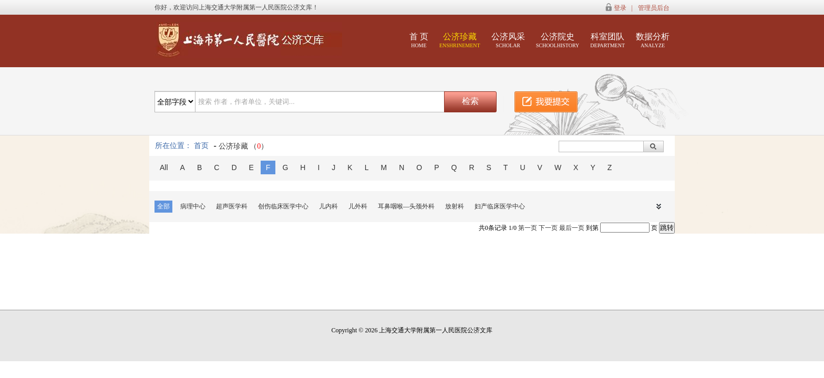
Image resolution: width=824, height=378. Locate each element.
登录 (620, 8)
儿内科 (328, 206)
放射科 (454, 206)
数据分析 (653, 40)
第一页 (527, 228)
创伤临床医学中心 (283, 206)
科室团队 (607, 40)
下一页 (548, 228)
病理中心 (192, 206)
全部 (163, 206)
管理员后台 (654, 8)
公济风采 (508, 40)
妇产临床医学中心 (500, 206)
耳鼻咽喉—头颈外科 (406, 206)
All (164, 167)
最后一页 (571, 228)
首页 (201, 146)
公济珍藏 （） (244, 146)
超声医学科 (232, 206)
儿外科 (357, 206)
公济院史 (558, 40)
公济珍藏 (459, 40)
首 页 (418, 40)
